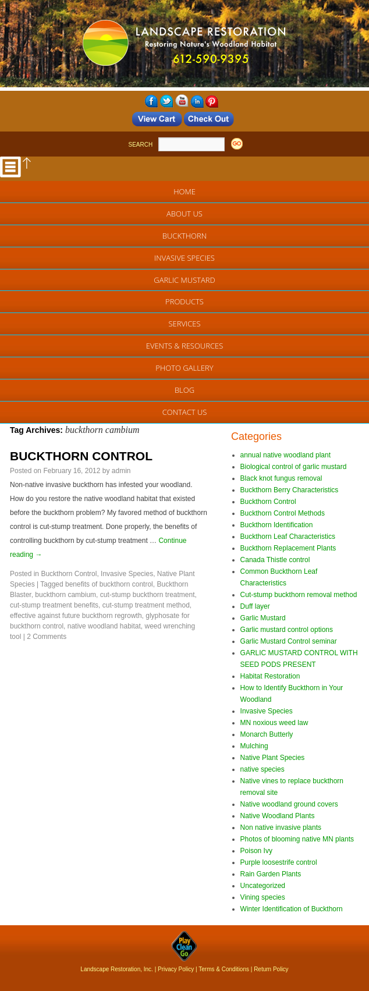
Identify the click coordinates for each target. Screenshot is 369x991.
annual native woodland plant (285, 455)
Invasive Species (184, 258)
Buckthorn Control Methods (282, 513)
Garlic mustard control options (286, 630)
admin (121, 471)
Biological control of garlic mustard (293, 467)
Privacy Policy (176, 969)
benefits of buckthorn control (109, 584)
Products (184, 301)
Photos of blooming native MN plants (297, 839)
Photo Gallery (184, 368)
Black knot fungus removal (281, 478)
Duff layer (255, 606)
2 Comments (46, 637)
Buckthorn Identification (276, 525)
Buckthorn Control (69, 574)
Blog (184, 390)
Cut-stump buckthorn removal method (298, 595)
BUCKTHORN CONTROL (81, 456)
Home (184, 191)
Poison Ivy (256, 851)
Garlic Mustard (184, 280)
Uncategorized (262, 886)
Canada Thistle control (275, 560)
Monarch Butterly (266, 734)
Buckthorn (184, 235)
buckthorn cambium (65, 595)
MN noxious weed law (274, 723)
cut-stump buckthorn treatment (147, 595)
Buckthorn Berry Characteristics (289, 490)
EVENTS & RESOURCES (184, 345)
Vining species (262, 897)
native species (262, 769)
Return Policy (271, 969)
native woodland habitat (104, 626)
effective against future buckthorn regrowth (76, 616)
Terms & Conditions (223, 969)
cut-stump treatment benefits (54, 605)
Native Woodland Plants (277, 816)
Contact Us (184, 412)
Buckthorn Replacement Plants (288, 548)
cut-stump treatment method (146, 605)
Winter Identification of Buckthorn (291, 909)
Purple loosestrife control (278, 862)
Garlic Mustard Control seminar (288, 641)
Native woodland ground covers (289, 804)
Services (184, 323)
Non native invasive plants (280, 827)
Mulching (254, 746)
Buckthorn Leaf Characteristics (287, 536)
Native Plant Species (272, 758)
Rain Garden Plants (270, 874)
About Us (184, 213)
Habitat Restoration (270, 676)
